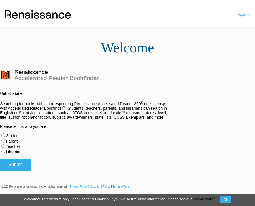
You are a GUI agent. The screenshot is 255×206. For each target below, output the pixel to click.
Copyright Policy (100, 186)
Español (243, 14)
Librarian (13, 152)
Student (13, 135)
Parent (12, 141)
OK (225, 200)
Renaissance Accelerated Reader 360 (108, 103)
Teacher (13, 146)
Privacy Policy (79, 186)
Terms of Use (120, 186)
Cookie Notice (204, 199)
